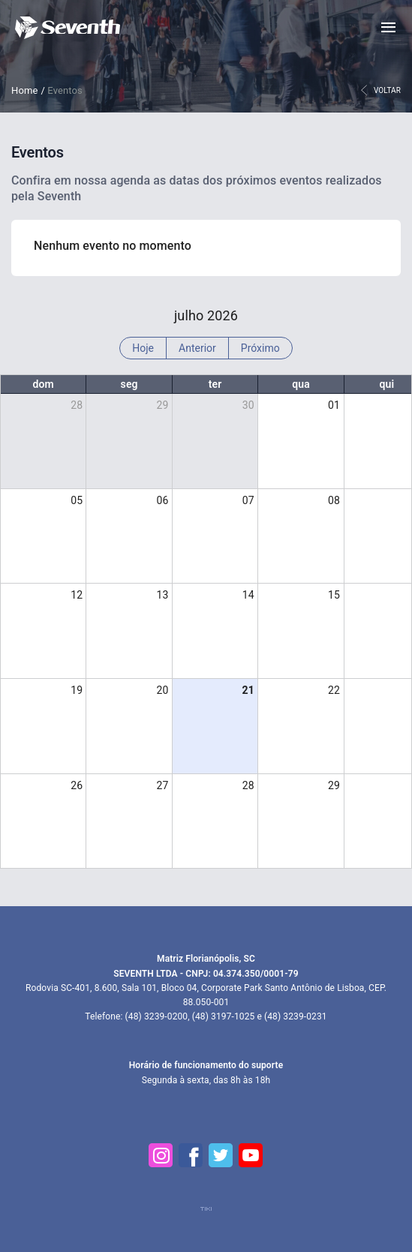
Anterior (197, 348)
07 (248, 500)
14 (248, 595)
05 (77, 500)
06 (163, 500)
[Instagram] (161, 1155)
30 (248, 405)
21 (248, 690)
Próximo (260, 348)
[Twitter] (221, 1155)
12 (77, 595)
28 (77, 405)
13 (163, 595)
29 (163, 405)
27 (163, 785)
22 (334, 690)
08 (334, 500)
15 (334, 595)
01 (334, 405)
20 (163, 690)
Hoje (143, 348)
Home (24, 90)
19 (77, 690)
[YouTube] (251, 1155)
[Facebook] (191, 1155)
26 (77, 785)
